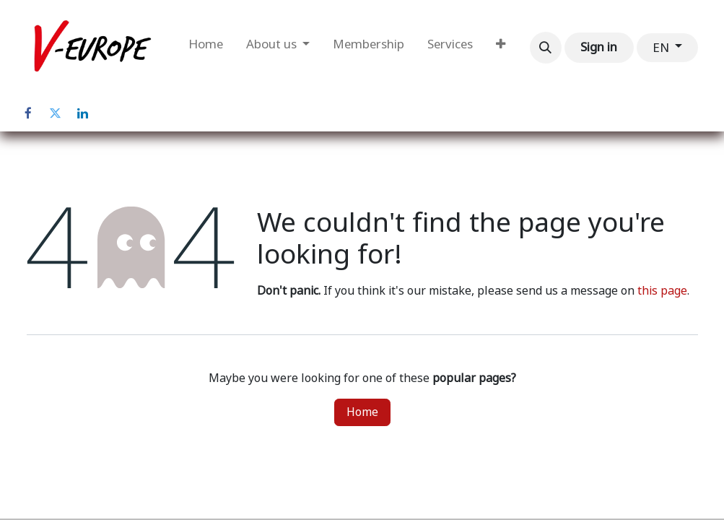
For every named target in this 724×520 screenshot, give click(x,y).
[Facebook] (28, 113)
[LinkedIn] (83, 113)
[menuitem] (205, 48)
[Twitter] (55, 113)
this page (662, 290)
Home (362, 412)
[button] (546, 48)
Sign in (598, 47)
